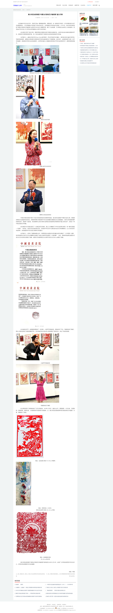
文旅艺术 (89, 5)
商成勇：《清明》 (20, 584)
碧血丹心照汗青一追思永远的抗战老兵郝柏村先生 (57, 596)
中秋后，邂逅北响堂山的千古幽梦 (87, 43)
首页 (23, 9)
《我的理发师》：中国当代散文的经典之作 (55, 590)
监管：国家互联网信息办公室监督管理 (48, 606)
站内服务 (97, 1)
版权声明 (59, 604)
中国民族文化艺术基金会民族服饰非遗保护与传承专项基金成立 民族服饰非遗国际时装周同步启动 (29, 597)
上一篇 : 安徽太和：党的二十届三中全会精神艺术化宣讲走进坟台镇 (30, 575)
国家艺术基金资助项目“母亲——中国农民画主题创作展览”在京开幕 (28, 594)
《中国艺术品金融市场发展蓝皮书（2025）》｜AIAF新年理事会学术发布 (59, 585)
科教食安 (71, 5)
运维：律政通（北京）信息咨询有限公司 (64, 606)
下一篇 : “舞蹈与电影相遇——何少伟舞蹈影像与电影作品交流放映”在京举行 (60, 575)
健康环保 (77, 5)
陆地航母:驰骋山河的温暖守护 (86, 60)
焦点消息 (64, 5)
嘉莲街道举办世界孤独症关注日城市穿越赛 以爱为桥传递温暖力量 (59, 594)
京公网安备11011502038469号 (67, 608)
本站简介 (54, 604)
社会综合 (83, 5)
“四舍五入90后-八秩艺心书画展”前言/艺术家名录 (57, 587)
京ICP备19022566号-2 (50, 608)
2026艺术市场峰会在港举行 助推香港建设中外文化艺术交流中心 (29, 591)
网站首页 (58, 5)
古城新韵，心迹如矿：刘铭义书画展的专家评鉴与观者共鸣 (29, 587)
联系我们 (64, 604)
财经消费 (95, 5)
